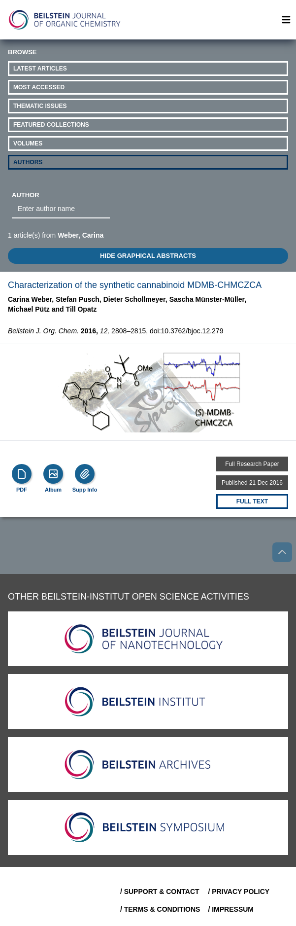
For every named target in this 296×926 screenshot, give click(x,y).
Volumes (27, 143)
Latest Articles (40, 68)
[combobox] (61, 209)
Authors (27, 162)
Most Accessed (39, 87)
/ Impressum (231, 909)
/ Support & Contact (159, 891)
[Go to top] (282, 552)
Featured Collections (51, 124)
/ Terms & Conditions (160, 909)
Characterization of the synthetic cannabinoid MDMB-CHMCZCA (135, 285)
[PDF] (22, 474)
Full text (252, 501)
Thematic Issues (39, 106)
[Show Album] (53, 474)
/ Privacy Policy (238, 891)
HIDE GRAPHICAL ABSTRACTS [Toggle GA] (148, 255)
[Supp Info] (85, 474)
